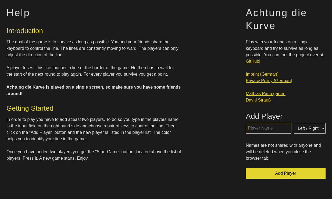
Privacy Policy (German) (269, 80)
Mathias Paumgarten (265, 93)
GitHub (252, 61)
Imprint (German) (262, 74)
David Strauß (258, 100)
